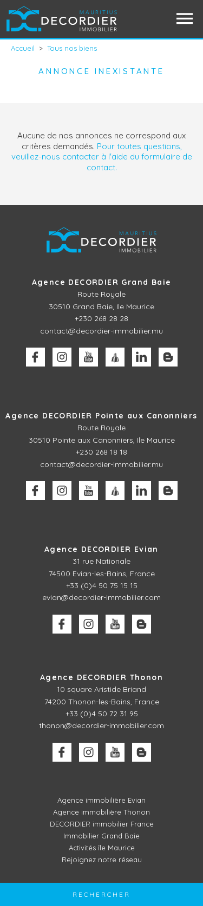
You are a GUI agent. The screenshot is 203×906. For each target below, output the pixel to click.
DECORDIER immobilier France (102, 824)
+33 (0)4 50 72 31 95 (102, 713)
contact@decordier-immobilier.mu (101, 331)
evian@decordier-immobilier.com (101, 597)
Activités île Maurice (102, 847)
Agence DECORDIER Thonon (101, 677)
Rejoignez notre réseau (102, 859)
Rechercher (101, 894)
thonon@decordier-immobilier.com (101, 725)
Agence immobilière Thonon (101, 812)
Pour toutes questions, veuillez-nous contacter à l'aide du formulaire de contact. (101, 156)
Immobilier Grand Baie (101, 835)
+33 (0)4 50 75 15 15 (101, 585)
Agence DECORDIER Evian (101, 549)
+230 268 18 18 (101, 452)
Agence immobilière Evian (101, 800)
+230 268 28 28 (101, 318)
